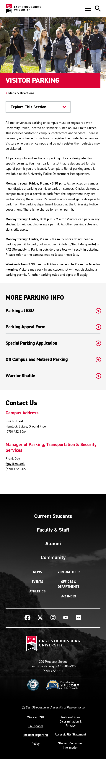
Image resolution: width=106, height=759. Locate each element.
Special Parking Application (53, 343)
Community (53, 557)
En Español (35, 726)
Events (37, 581)
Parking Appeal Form (53, 327)
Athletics (37, 591)
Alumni (53, 543)
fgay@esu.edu (15, 464)
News (37, 572)
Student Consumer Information (70, 745)
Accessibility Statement (70, 734)
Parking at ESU (53, 311)
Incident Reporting (35, 735)
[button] (88, 8)
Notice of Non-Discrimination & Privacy (70, 721)
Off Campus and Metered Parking (53, 359)
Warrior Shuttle (53, 376)
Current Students (53, 516)
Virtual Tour (69, 572)
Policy (36, 744)
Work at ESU (35, 717)
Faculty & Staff (53, 529)
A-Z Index (68, 596)
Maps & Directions (21, 93)
